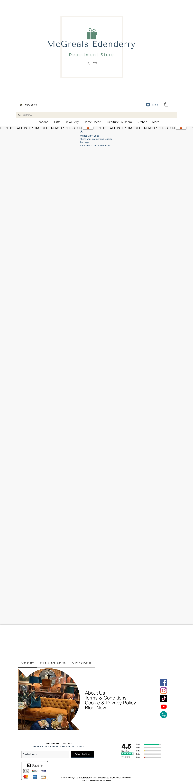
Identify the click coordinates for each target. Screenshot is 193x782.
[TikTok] (163, 698)
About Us (96, 693)
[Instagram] (163, 690)
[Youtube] (163, 706)
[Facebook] (163, 682)
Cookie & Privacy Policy (110, 703)
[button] (166, 104)
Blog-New (95, 707)
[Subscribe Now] (82, 754)
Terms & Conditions (106, 698)
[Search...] (96, 115)
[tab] (27, 663)
